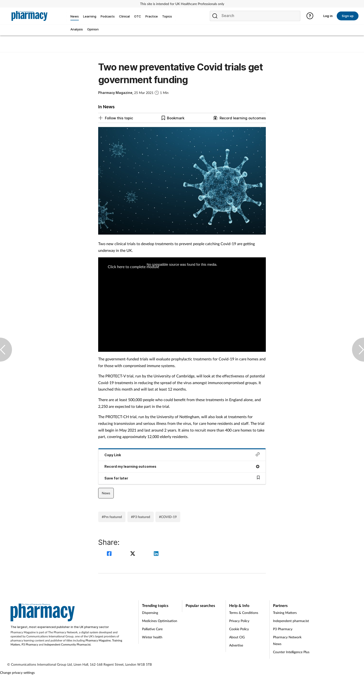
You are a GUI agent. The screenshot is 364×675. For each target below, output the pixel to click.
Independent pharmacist (291, 621)
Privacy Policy (239, 621)
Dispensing (150, 613)
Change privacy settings (17, 672)
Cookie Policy (239, 629)
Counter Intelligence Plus (291, 652)
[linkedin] (156, 554)
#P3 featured (140, 517)
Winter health (152, 637)
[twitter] (133, 554)
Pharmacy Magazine (98, 640)
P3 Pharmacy (30, 644)
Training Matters (285, 613)
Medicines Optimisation (159, 621)
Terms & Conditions (243, 613)
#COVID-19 (168, 517)
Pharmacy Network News (287, 640)
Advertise (236, 645)
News (106, 493)
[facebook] (110, 554)
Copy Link (182, 454)
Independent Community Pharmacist (67, 644)
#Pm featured (112, 517)
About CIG (237, 637)
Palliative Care (152, 629)
